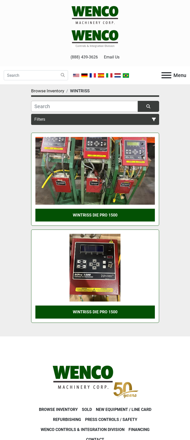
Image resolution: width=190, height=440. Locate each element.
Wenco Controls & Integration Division (82, 429)
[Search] (36, 75)
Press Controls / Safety (111, 419)
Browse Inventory (58, 409)
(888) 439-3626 (84, 57)
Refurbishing (67, 419)
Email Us (111, 57)
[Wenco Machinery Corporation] (95, 380)
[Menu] (166, 75)
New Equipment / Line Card (123, 409)
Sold (87, 409)
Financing (139, 429)
